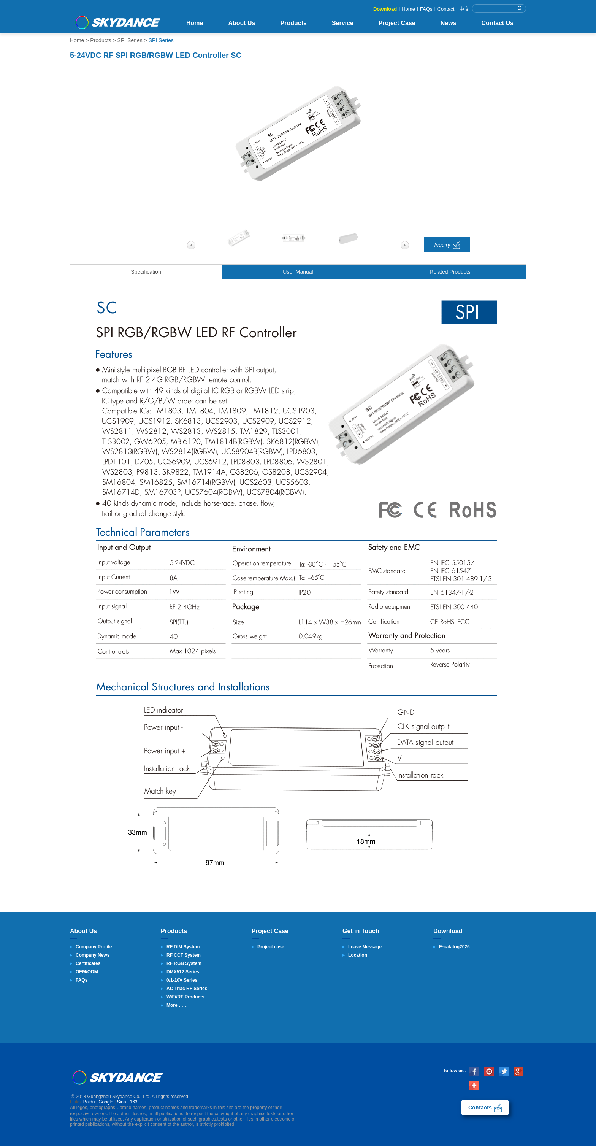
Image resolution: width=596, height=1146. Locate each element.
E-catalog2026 (454, 946)
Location (357, 955)
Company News (92, 955)
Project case (270, 946)
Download (385, 9)
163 (134, 1102)
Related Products (450, 272)
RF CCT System (183, 955)
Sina (121, 1102)
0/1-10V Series (181, 980)
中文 (464, 9)
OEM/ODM (87, 972)
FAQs (426, 9)
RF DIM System (183, 946)
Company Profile (94, 946)
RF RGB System (183, 963)
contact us (485, 1107)
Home (408, 9)
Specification (146, 272)
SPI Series (130, 40)
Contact (446, 9)
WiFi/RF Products (185, 997)
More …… (177, 1005)
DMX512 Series (182, 972)
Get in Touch (360, 931)
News (449, 23)
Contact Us (498, 23)
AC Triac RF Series (186, 988)
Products (294, 23)
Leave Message (365, 946)
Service (342, 23)
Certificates (88, 963)
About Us (241, 23)
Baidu (89, 1102)
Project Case (397, 23)
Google (105, 1102)
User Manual (298, 272)
